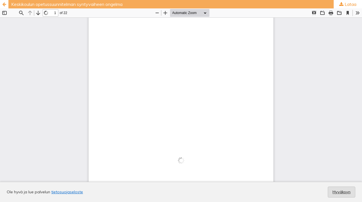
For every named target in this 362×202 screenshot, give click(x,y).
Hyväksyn (342, 191)
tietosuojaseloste (67, 191)
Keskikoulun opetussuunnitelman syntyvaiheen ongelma (67, 4)
